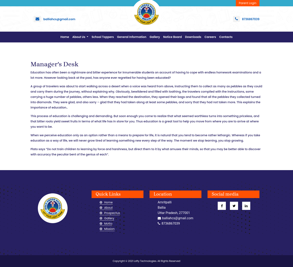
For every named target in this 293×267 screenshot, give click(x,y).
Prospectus (110, 213)
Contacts (226, 37)
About (106, 208)
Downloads (193, 37)
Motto (106, 224)
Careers (210, 37)
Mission (107, 229)
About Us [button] (79, 37)
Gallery (155, 37)
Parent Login (247, 3)
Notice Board (172, 37)
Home (65, 37)
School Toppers (103, 37)
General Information (131, 37)
